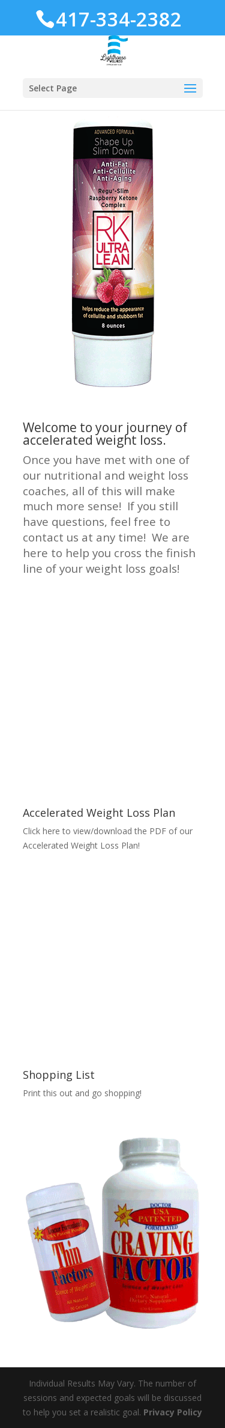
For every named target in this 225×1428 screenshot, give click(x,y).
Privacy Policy (172, 1412)
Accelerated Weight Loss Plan (99, 812)
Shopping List (59, 1074)
